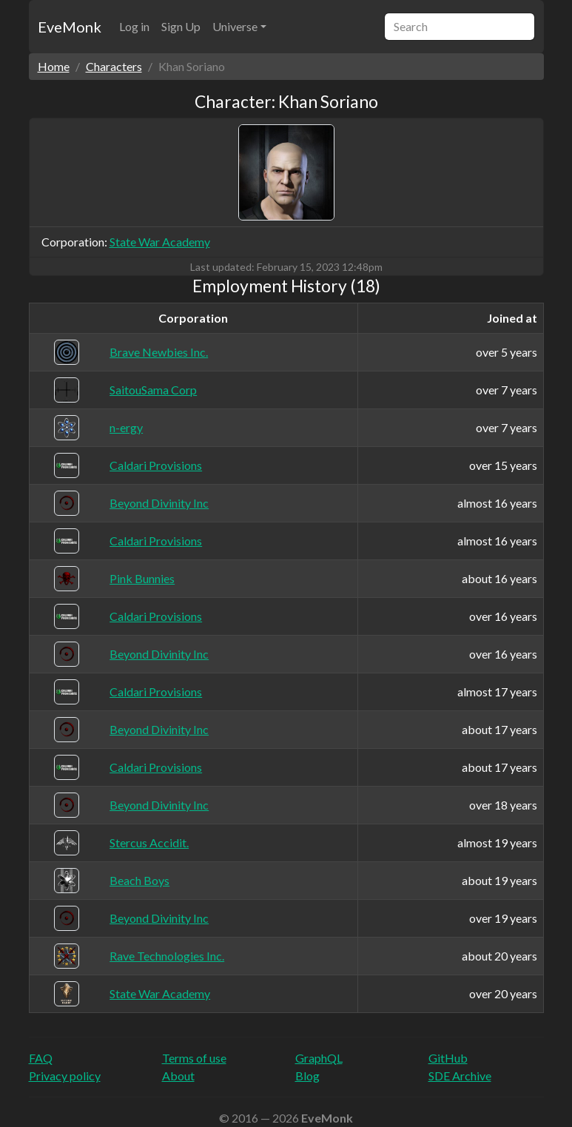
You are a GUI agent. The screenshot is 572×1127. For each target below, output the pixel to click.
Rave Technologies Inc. (167, 956)
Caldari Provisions (156, 465)
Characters (114, 66)
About (178, 1076)
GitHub (448, 1058)
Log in (134, 26)
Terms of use (194, 1058)
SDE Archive (459, 1076)
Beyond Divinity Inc (159, 503)
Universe (235, 26)
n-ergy (126, 427)
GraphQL (319, 1058)
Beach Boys (139, 880)
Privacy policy (65, 1076)
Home (54, 66)
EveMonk (69, 27)
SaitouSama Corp (153, 390)
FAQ (41, 1058)
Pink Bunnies (142, 578)
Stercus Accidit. (149, 842)
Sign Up (181, 26)
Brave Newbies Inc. (159, 352)
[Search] (459, 27)
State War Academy (160, 242)
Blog (307, 1076)
